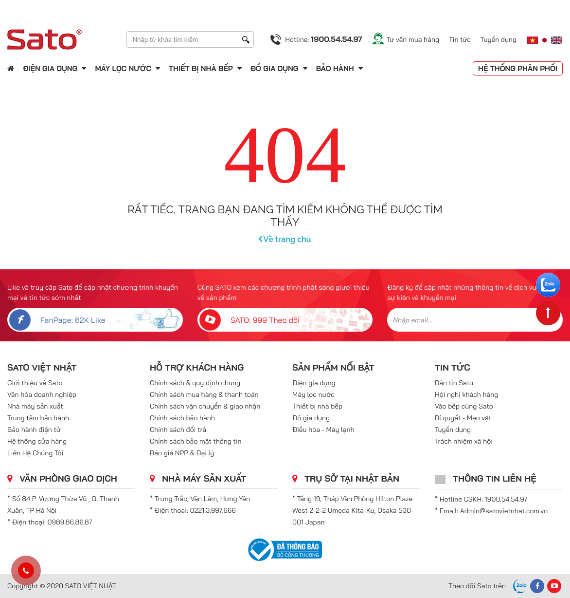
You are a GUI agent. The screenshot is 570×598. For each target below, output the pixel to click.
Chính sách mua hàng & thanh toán (204, 394)
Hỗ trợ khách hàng (197, 367)
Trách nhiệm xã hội (464, 441)
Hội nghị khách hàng (466, 394)
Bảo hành (336, 68)
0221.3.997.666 (213, 510)
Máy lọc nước (123, 68)
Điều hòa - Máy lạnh (323, 429)
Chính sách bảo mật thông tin (196, 441)
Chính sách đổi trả (178, 429)
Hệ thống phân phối (517, 68)
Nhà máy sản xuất (35, 406)
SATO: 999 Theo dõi (249, 320)
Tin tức (460, 39)
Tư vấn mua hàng (413, 39)
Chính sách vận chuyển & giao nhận (205, 406)
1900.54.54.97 (506, 499)
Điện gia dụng (50, 68)
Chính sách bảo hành (182, 417)
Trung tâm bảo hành (38, 417)
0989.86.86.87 (70, 522)
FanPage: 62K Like (56, 320)
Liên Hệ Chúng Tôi (35, 452)
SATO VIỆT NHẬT (41, 367)
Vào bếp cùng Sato (464, 406)
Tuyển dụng (499, 39)
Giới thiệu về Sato (35, 382)
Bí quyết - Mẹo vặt (463, 417)
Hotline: (323, 39)
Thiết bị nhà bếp (201, 68)
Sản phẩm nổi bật (333, 367)
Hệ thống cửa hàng (37, 441)
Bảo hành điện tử (34, 429)
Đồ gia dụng (274, 68)
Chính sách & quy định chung (195, 382)
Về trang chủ (285, 239)
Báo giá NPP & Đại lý (182, 452)
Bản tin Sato (454, 382)
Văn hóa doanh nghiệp (41, 394)
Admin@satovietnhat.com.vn (504, 510)
